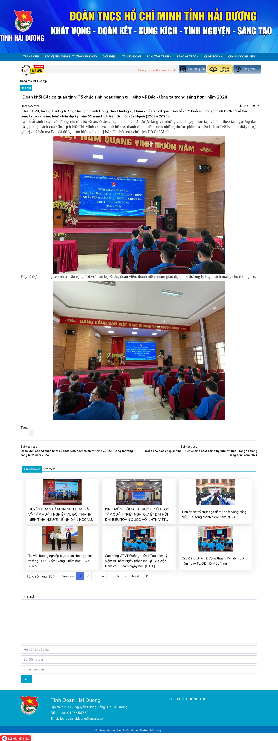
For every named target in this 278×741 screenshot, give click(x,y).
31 (147, 576)
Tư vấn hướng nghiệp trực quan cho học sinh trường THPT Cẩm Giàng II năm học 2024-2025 (60, 560)
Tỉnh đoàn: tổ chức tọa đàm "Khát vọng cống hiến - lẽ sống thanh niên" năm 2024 (214, 514)
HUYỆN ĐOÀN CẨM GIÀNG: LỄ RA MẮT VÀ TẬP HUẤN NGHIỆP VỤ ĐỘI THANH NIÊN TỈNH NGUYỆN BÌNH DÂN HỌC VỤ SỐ (60, 514)
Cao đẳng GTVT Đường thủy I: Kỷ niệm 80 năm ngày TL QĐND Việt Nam (213, 561)
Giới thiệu (109, 56)
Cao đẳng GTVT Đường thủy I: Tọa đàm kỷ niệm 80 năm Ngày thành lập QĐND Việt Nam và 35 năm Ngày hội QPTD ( (136, 560)
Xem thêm (49, 469)
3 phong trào (186, 56)
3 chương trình (158, 56)
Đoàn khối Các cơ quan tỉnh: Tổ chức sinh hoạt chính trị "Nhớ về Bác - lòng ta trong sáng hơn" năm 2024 (77, 453)
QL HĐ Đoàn (212, 56)
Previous (67, 576)
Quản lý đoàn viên (241, 56)
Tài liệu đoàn (131, 56)
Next (135, 576)
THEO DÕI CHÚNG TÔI (187, 699)
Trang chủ (31, 56)
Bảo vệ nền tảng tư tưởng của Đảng (71, 56)
